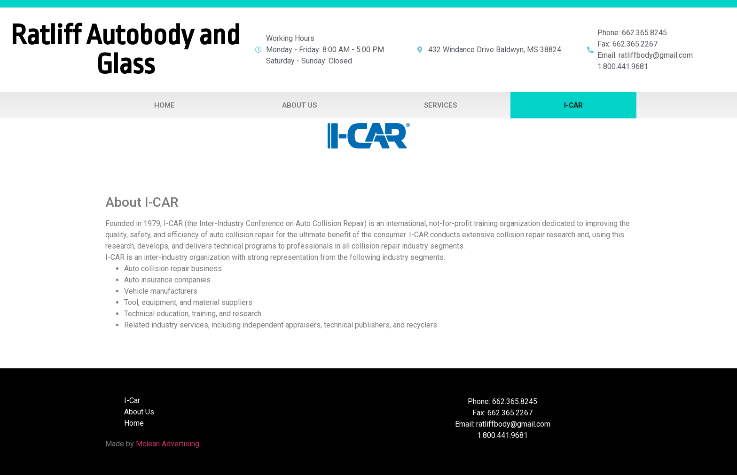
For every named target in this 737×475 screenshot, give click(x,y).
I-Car (573, 105)
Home (164, 105)
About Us (299, 105)
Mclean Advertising (167, 443)
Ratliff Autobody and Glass (125, 50)
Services (440, 105)
